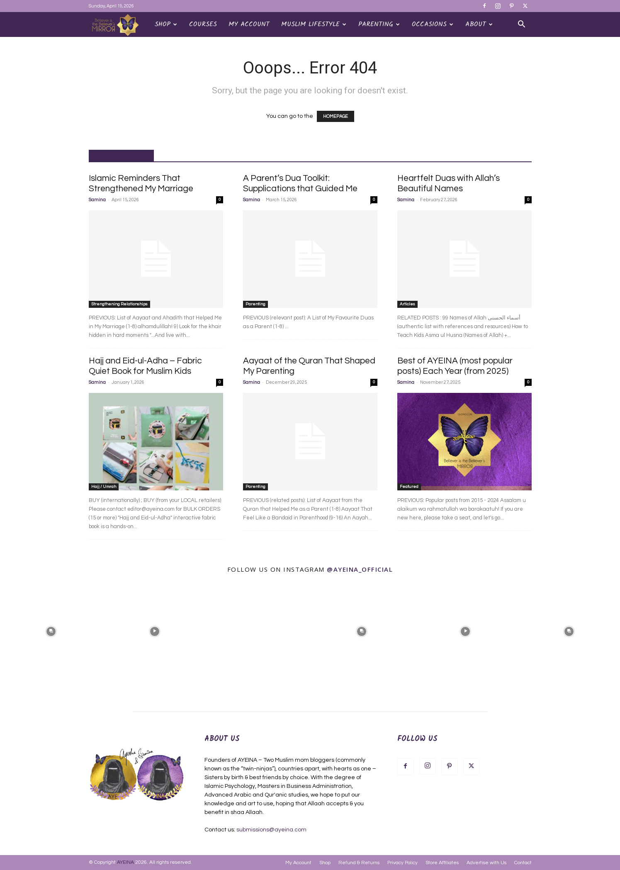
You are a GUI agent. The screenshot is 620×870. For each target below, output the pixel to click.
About (479, 24)
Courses (203, 24)
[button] (522, 25)
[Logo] (119, 24)
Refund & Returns (358, 862)
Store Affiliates (442, 862)
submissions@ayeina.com (271, 830)
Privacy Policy (402, 862)
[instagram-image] (51, 631)
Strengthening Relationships (119, 304)
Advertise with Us (486, 862)
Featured (409, 487)
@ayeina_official (360, 569)
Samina (97, 199)
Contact (523, 862)
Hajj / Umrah (103, 487)
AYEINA (125, 862)
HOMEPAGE (335, 116)
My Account (249, 24)
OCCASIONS (432, 24)
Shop (166, 24)
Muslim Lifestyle (313, 24)
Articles (407, 304)
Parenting (379, 24)
